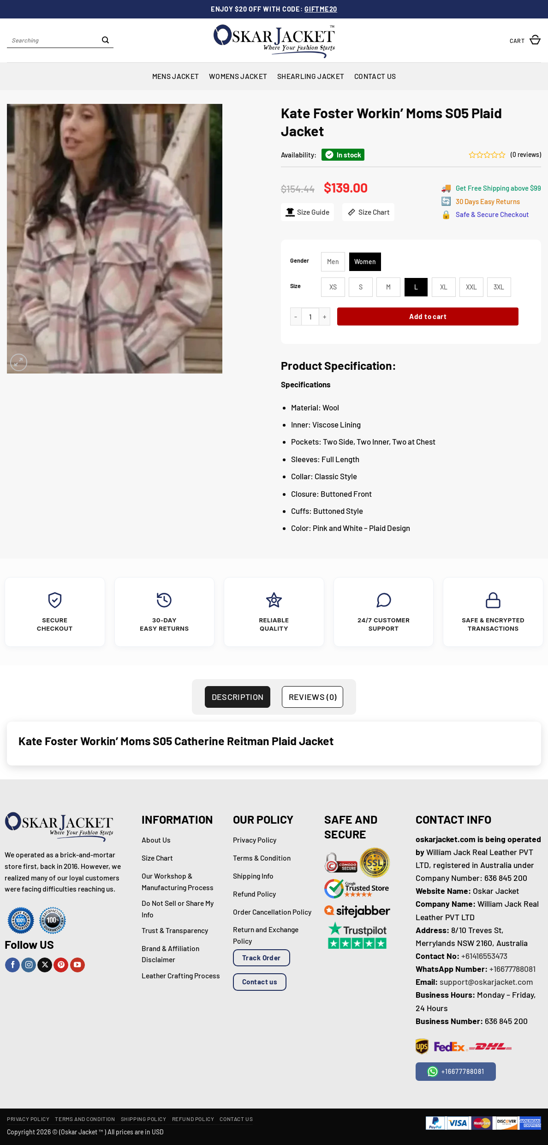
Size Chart (368, 212)
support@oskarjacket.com (486, 981)
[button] (525, 40)
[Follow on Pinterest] (61, 965)
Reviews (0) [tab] (313, 697)
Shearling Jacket (310, 76)
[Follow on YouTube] (77, 965)
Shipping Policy (144, 1118)
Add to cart (428, 316)
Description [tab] (238, 697)
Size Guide (307, 212)
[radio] (333, 262)
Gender (299, 261)
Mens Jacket (175, 76)
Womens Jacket (238, 76)
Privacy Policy (28, 1118)
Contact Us (375, 76)
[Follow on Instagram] (28, 965)
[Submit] (105, 40)
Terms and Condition (85, 1118)
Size (295, 286)
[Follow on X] (44, 965)
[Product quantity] (310, 316)
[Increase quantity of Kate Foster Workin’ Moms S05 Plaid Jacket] (324, 316)
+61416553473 (484, 956)
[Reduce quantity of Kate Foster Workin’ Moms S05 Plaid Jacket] (295, 316)
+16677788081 (512, 969)
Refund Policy (193, 1118)
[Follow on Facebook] (12, 965)
